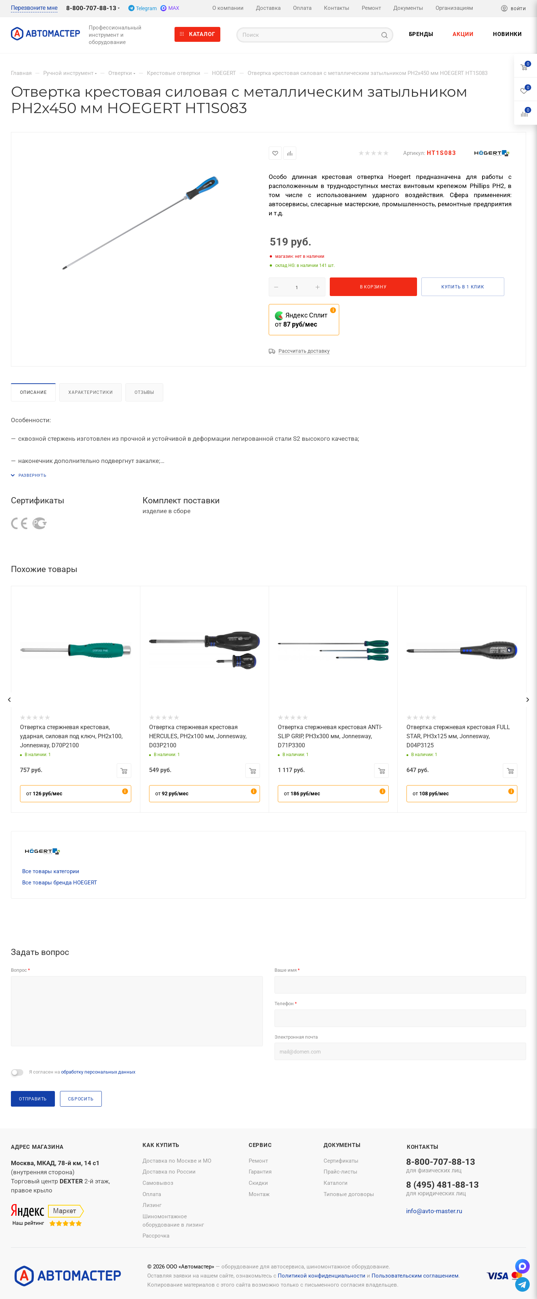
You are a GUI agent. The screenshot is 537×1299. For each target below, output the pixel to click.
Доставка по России (169, 1171)
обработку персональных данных (98, 1072)
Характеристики (90, 392)
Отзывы (144, 392)
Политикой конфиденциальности (321, 1275)
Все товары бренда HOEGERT (59, 882)
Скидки (258, 1183)
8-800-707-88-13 (91, 8)
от (44, 793)
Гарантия (260, 1171)
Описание (33, 392)
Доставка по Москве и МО (177, 1161)
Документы (342, 1145)
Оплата (152, 1194)
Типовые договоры (349, 1194)
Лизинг (152, 1205)
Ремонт (258, 1161)
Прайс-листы (340, 1171)
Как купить (161, 1145)
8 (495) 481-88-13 (442, 1189)
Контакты (422, 1147)
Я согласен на (82, 1072)
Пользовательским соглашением (415, 1275)
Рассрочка (156, 1235)
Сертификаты (341, 1161)
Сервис (260, 1145)
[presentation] (9, 699)
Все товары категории (50, 871)
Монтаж (259, 1194)
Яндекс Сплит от (301, 319)
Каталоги (336, 1183)
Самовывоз (158, 1183)
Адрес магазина (37, 1147)
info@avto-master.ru (434, 1211)
